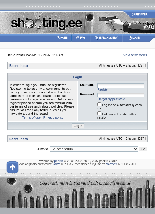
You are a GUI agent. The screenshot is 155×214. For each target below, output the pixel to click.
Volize (56, 164)
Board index (18, 65)
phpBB (58, 161)
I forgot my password (111, 99)
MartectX (112, 164)
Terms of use (31, 117)
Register (103, 89)
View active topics (135, 55)
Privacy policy (53, 117)
